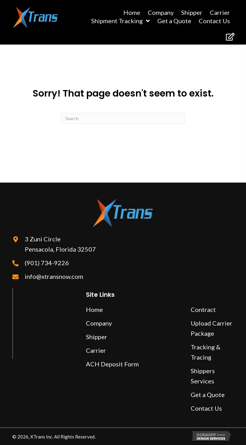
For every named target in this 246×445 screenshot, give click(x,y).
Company (99, 323)
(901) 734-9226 (47, 262)
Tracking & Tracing (205, 352)
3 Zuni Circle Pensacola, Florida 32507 (60, 244)
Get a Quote (208, 394)
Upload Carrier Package (211, 328)
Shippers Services (203, 376)
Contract (203, 309)
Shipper (96, 336)
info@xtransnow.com (54, 276)
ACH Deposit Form (112, 364)
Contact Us (206, 408)
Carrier (96, 350)
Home (94, 309)
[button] (230, 37)
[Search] (123, 118)
